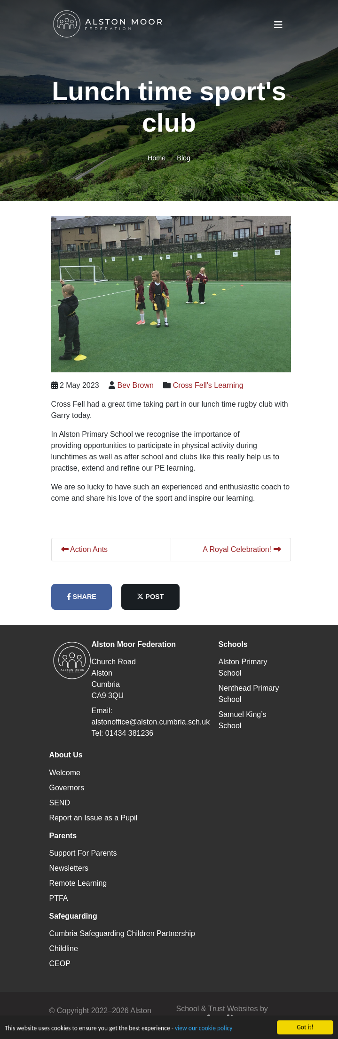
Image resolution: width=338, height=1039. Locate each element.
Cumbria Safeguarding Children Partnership (122, 933)
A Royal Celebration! (248, 549)
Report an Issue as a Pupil (93, 818)
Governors (67, 788)
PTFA (58, 898)
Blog (183, 158)
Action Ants (91, 549)
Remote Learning (78, 883)
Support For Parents (83, 853)
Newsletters (69, 868)
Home (156, 158)
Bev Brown (142, 385)
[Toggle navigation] (278, 25)
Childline (63, 948)
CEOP (60, 964)
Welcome (64, 773)
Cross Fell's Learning (215, 385)
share (88, 596)
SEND (59, 803)
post (156, 596)
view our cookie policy (203, 1034)
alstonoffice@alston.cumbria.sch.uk (151, 722)
